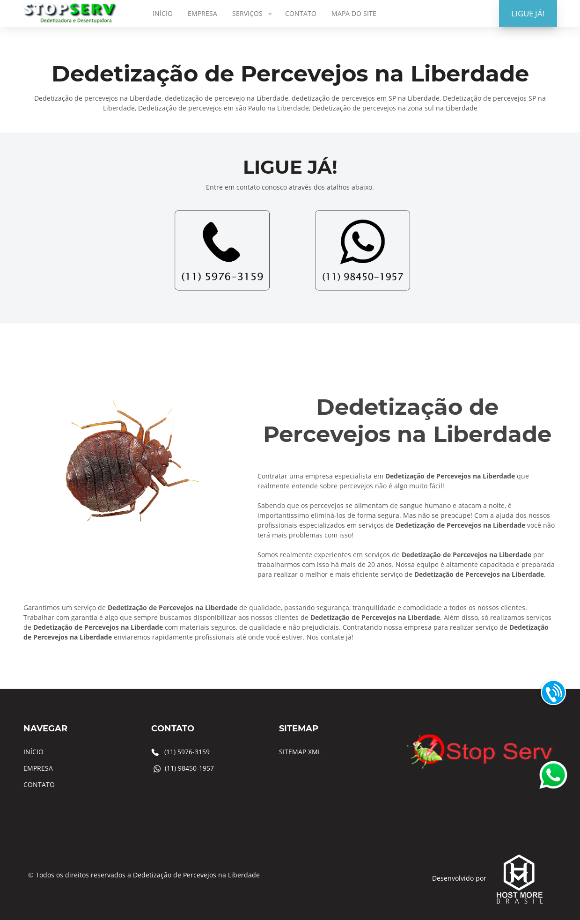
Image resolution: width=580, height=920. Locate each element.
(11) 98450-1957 (189, 768)
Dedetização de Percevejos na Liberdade (196, 874)
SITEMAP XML (300, 751)
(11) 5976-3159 (187, 751)
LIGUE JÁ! (528, 13)
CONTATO (300, 13)
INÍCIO (163, 13)
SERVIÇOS (253, 13)
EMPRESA (202, 13)
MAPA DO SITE (353, 13)
